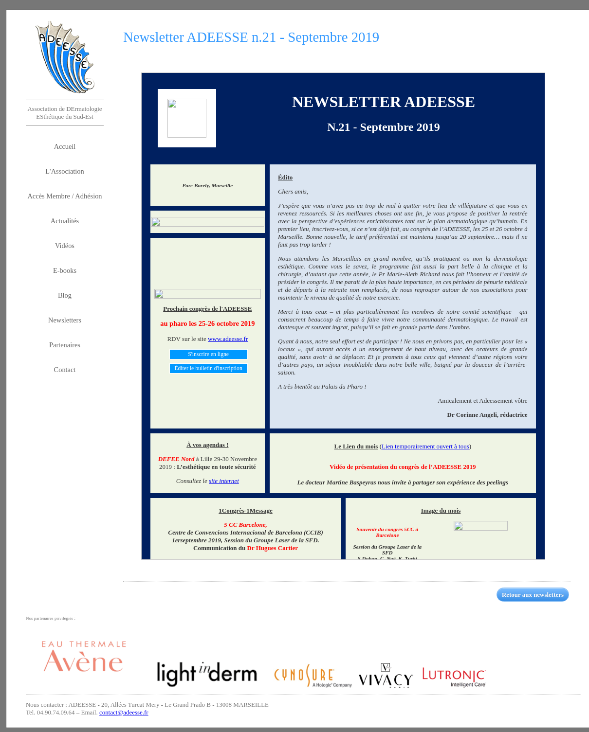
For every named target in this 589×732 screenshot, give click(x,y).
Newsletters (64, 320)
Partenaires (64, 345)
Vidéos (64, 246)
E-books (64, 270)
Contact (65, 370)
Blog (65, 295)
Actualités (65, 221)
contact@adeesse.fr (123, 712)
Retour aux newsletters (533, 594)
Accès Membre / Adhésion (64, 196)
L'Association (64, 171)
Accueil (65, 146)
